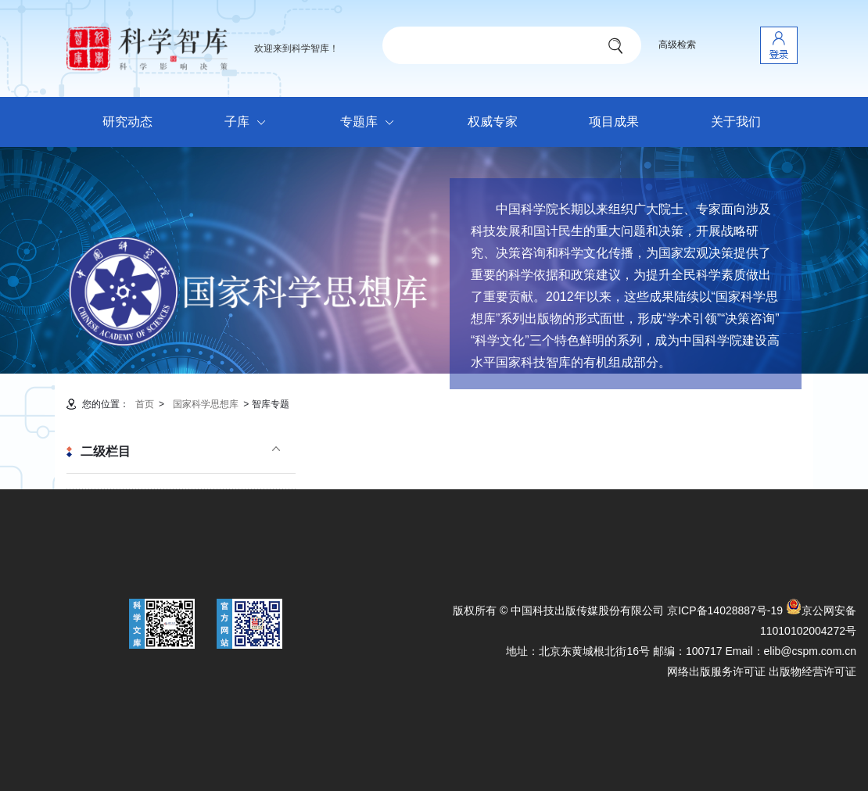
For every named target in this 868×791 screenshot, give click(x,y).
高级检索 (677, 44)
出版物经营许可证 (812, 671)
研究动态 (127, 121)
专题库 (371, 123)
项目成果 (614, 121)
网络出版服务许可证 (716, 671)
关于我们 (736, 121)
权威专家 (493, 121)
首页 (144, 404)
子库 (249, 123)
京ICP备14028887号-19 (725, 610)
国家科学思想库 (206, 404)
